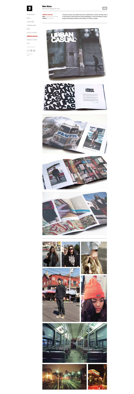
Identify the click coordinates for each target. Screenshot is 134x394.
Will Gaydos (50, 18)
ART (28, 43)
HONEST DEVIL (32, 40)
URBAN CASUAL (32, 36)
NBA (28, 29)
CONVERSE (31, 14)
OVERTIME (30, 22)
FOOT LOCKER (32, 32)
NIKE (28, 18)
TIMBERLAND (31, 25)
